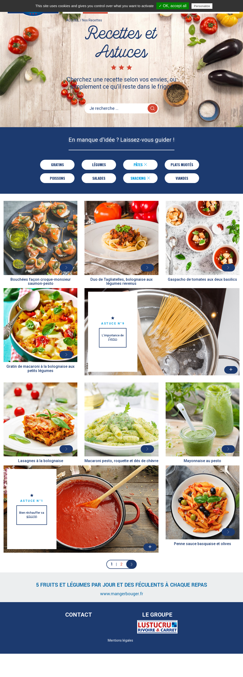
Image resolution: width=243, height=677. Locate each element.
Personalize (202, 6)
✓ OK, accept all (173, 6)
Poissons (57, 179)
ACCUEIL (72, 25)
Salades (99, 179)
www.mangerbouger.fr (121, 596)
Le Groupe (157, 616)
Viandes (182, 179)
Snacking (141, 179)
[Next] (131, 566)
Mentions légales (120, 642)
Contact (78, 616)
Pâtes (139, 165)
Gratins (56, 165)
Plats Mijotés (181, 165)
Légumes (98, 165)
